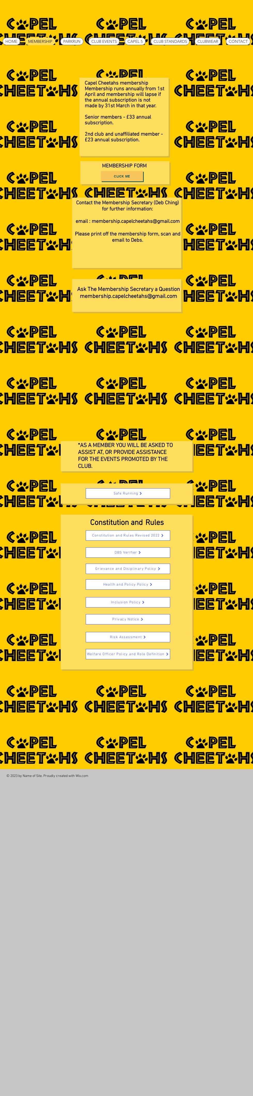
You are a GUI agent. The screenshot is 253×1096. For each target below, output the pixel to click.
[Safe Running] (128, 493)
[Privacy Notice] (128, 619)
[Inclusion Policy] (128, 602)
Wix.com (82, 776)
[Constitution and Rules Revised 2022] (128, 535)
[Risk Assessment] (128, 637)
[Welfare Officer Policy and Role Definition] (128, 654)
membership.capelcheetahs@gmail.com (136, 221)
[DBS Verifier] (128, 552)
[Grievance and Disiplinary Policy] (128, 569)
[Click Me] (122, 176)
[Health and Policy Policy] (128, 584)
